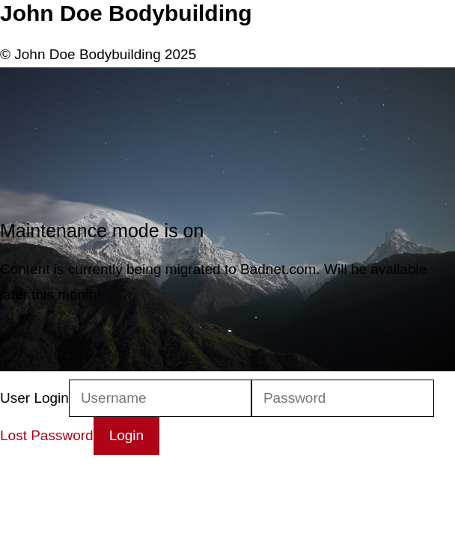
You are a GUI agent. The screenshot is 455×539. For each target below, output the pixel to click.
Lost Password (47, 435)
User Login (34, 398)
